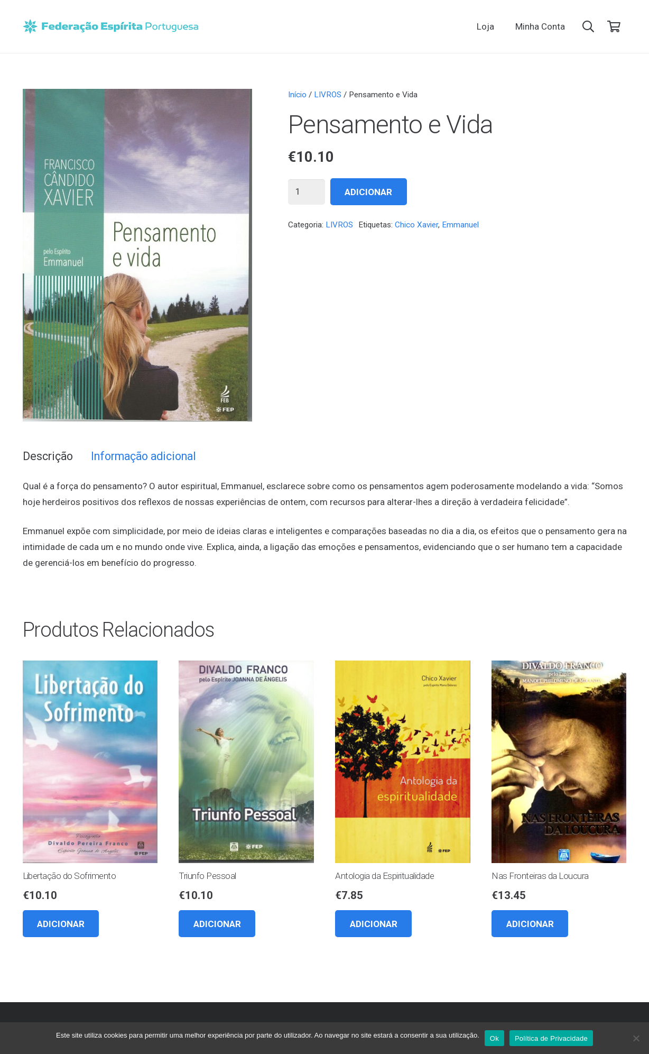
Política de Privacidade (551, 1038)
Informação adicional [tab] (143, 456)
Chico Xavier (416, 225)
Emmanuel (460, 225)
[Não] (636, 1038)
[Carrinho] (613, 26)
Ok (494, 1038)
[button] (588, 26)
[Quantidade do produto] (306, 192)
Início (297, 94)
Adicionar (368, 192)
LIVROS (327, 94)
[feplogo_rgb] (111, 26)
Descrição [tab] (48, 456)
